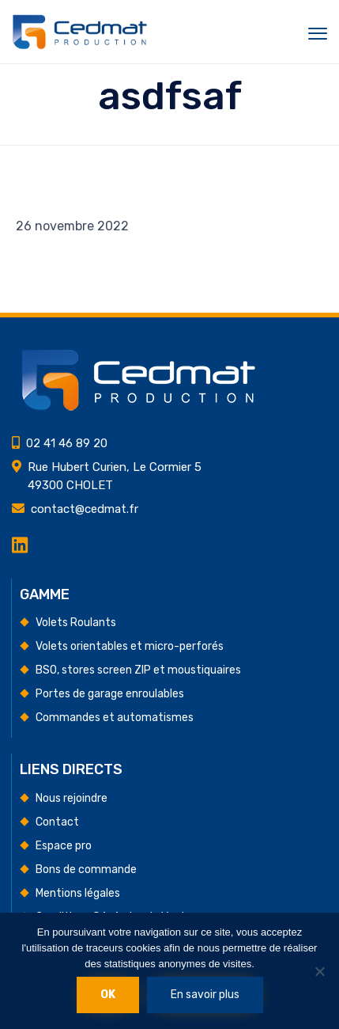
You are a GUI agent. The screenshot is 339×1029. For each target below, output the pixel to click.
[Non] (319, 971)
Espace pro (64, 845)
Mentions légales (78, 893)
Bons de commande (86, 869)
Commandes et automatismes (115, 717)
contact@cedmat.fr (84, 509)
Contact (57, 822)
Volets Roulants (76, 622)
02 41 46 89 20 (66, 443)
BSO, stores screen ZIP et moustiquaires (138, 670)
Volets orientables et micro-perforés (130, 646)
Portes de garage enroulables (110, 694)
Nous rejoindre (71, 798)
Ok (107, 994)
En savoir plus (205, 994)
